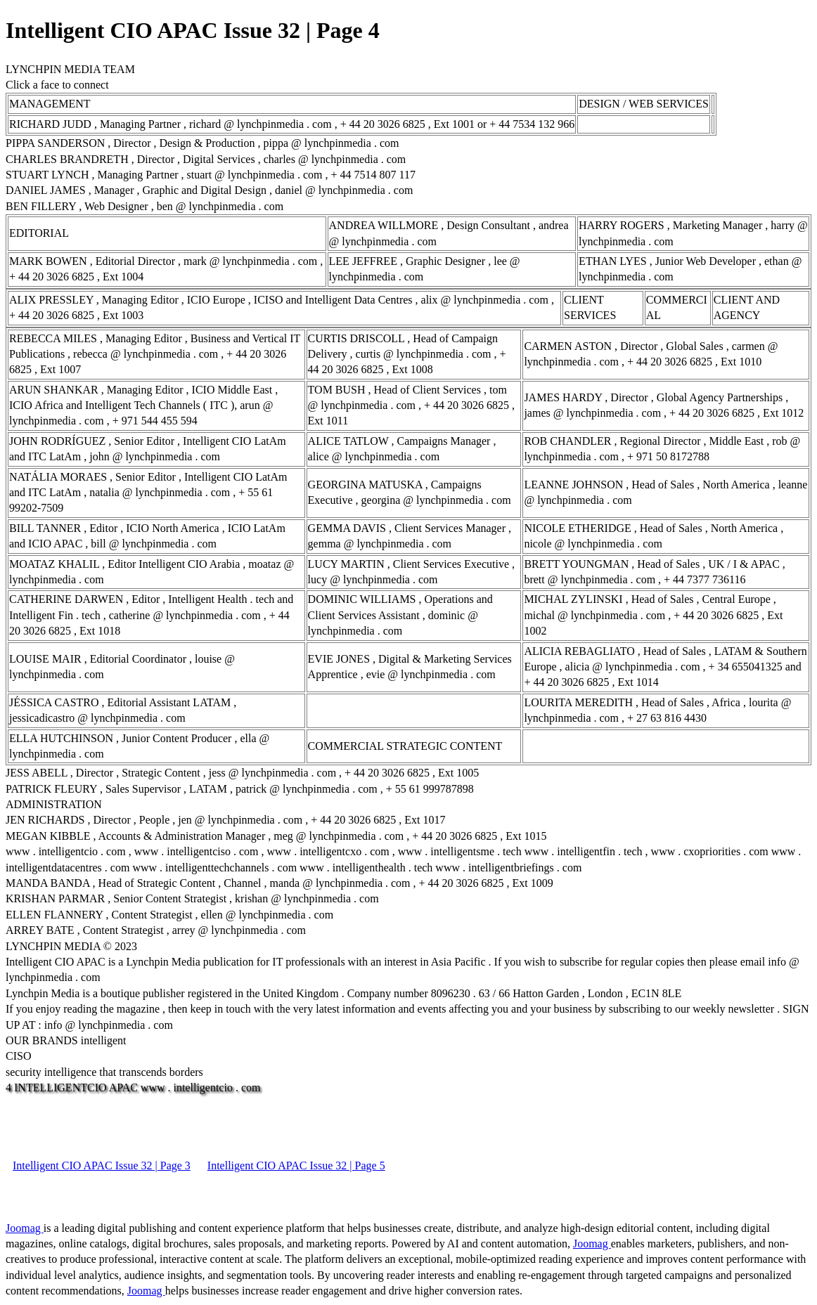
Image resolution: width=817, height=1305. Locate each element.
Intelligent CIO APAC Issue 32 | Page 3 (102, 1165)
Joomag (25, 1228)
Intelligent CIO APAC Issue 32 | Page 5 (296, 1165)
